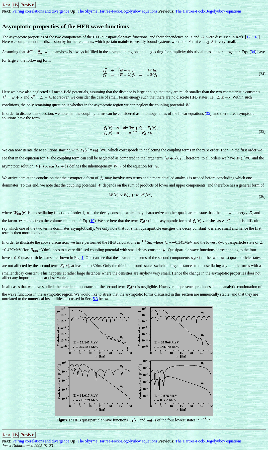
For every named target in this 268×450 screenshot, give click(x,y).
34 (253, 51)
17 (248, 37)
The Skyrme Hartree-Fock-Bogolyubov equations (117, 11)
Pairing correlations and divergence (40, 11)
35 (208, 113)
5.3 (95, 299)
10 (93, 221)
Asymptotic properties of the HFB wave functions (65, 26)
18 (256, 37)
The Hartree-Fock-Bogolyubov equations (208, 11)
